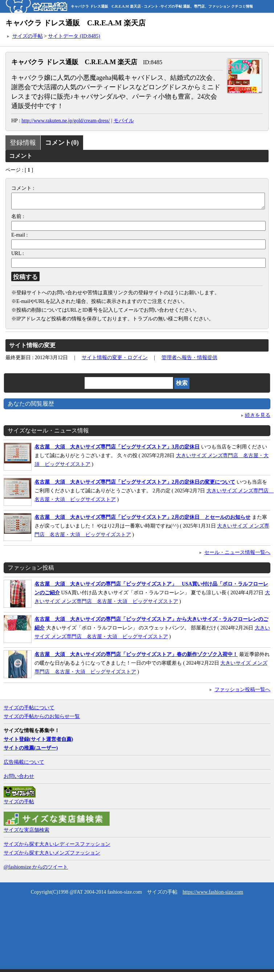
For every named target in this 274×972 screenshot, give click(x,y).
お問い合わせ (19, 779)
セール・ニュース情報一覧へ (237, 555)
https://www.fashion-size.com (213, 895)
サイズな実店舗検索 (26, 833)
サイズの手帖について (29, 710)
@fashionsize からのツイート (36, 870)
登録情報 (23, 142)
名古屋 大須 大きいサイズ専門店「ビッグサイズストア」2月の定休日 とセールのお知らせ (142, 520)
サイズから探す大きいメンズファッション (52, 855)
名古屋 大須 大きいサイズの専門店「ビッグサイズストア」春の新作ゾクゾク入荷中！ (136, 657)
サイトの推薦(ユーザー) (31, 751)
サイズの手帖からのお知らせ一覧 (42, 719)
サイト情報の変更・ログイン (115, 360)
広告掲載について (24, 765)
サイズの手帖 (27, 36)
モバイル (124, 120)
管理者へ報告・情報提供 (189, 360)
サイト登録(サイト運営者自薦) (38, 742)
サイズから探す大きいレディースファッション (57, 847)
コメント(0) (62, 142)
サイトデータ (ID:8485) (74, 36)
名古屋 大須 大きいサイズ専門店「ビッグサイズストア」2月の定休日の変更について (134, 485)
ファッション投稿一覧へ (242, 692)
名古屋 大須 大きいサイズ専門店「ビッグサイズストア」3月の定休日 (117, 449)
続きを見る (257, 418)
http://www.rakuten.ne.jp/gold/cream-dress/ (65, 120)
